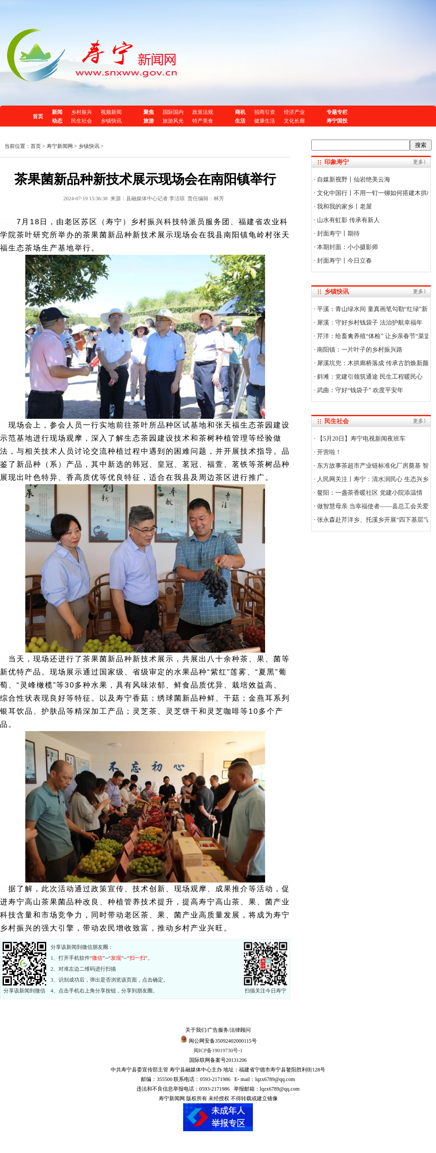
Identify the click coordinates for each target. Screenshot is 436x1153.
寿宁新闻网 (60, 146)
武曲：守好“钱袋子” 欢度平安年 (359, 390)
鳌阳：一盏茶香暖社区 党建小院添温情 (369, 492)
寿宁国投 (337, 121)
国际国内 (173, 112)
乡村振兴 (81, 112)
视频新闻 (111, 112)
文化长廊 (294, 121)
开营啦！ (329, 452)
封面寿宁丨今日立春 (344, 260)
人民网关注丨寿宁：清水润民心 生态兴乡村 (375, 479)
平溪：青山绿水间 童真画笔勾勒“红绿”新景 (375, 309)
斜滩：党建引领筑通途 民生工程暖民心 (369, 376)
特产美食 (202, 121)
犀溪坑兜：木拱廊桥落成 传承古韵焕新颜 (372, 363)
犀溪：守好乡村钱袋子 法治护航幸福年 (369, 322)
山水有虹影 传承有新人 (348, 220)
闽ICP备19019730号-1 (218, 1050)
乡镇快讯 (111, 121)
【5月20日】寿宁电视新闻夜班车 (361, 438)
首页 (38, 116)
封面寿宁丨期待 (338, 233)
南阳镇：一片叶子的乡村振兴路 (359, 349)
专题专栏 (337, 112)
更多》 (421, 162)
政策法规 (202, 112)
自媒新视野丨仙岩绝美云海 (353, 179)
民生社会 (81, 121)
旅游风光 (173, 121)
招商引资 (264, 112)
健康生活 (264, 121)
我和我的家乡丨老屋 (344, 206)
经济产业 (294, 112)
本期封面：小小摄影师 (347, 247)
